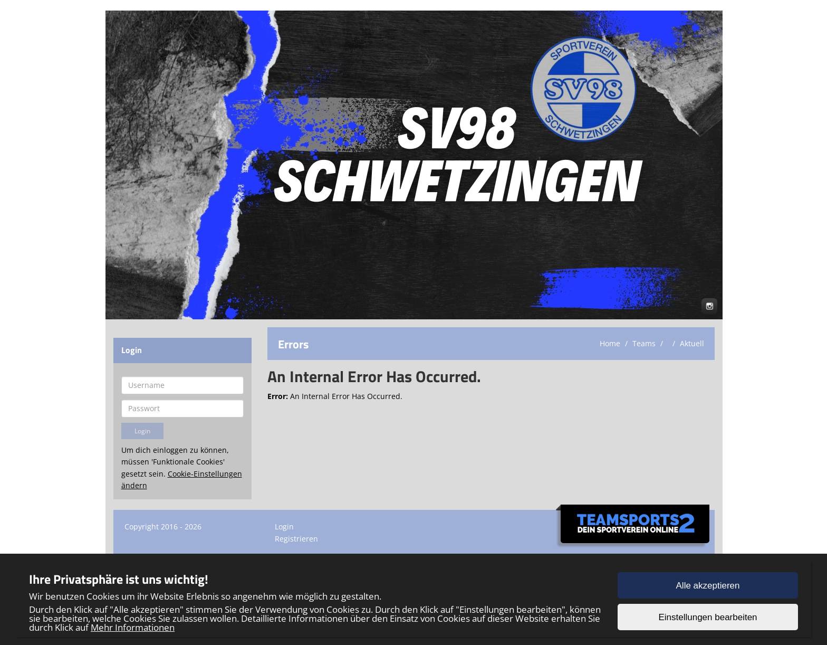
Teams (644, 343)
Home (610, 343)
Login (284, 526)
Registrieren (296, 539)
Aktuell (692, 343)
